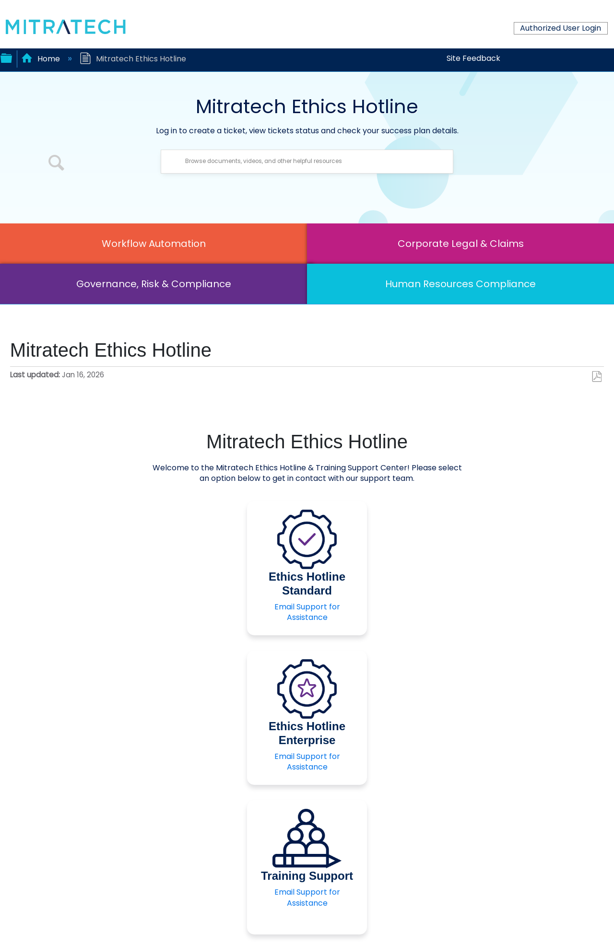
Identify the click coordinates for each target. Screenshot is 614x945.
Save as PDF (596, 377)
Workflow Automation (154, 243)
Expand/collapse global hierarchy (6, 57)
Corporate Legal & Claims (461, 243)
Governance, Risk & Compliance (153, 284)
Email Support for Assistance (307, 612)
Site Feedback (473, 58)
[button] (56, 164)
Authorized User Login (560, 28)
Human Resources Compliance (460, 284)
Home (41, 58)
